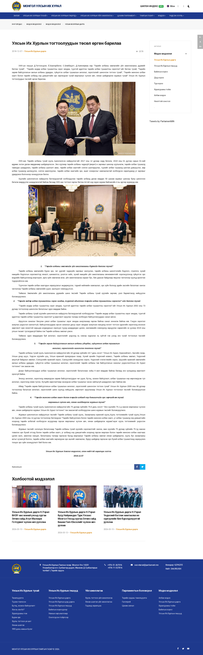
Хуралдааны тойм (162, 89)
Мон (171, 6)
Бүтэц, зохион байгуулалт (23, 606)
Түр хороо (158, 83)
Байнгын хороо (161, 72)
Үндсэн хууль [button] (175, 16)
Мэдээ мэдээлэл (34, 24)
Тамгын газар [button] (146, 16)
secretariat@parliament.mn (146, 565)
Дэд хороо (159, 78)
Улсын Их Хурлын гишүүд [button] (63, 16)
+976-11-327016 (115, 568)
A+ (200, 46)
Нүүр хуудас (17, 24)
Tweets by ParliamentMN (162, 121)
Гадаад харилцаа (93, 606)
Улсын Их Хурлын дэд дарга (61, 602)
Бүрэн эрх (16, 617)
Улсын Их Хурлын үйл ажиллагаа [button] (96, 16)
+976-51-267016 (115, 565)
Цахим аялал (128, 606)
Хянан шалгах (18, 625)
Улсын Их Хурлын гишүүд (165, 66)
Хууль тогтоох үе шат (21, 621)
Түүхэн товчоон (19, 602)
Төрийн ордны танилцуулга (134, 598)
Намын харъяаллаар (58, 613)
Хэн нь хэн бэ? (18, 609)
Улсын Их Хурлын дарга (74, 24)
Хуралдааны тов (19, 613)
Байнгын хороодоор (58, 609)
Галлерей (126, 602)
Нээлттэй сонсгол (162, 101)
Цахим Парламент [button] (126, 16)
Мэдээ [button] (161, 16)
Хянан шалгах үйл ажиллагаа (98, 602)
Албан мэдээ (160, 95)
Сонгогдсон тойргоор (59, 617)
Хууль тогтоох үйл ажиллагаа (98, 598)
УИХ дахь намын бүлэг (22, 629)
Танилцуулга (17, 598)
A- (200, 37)
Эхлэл (16, 16)
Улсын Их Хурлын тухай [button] (34, 16)
